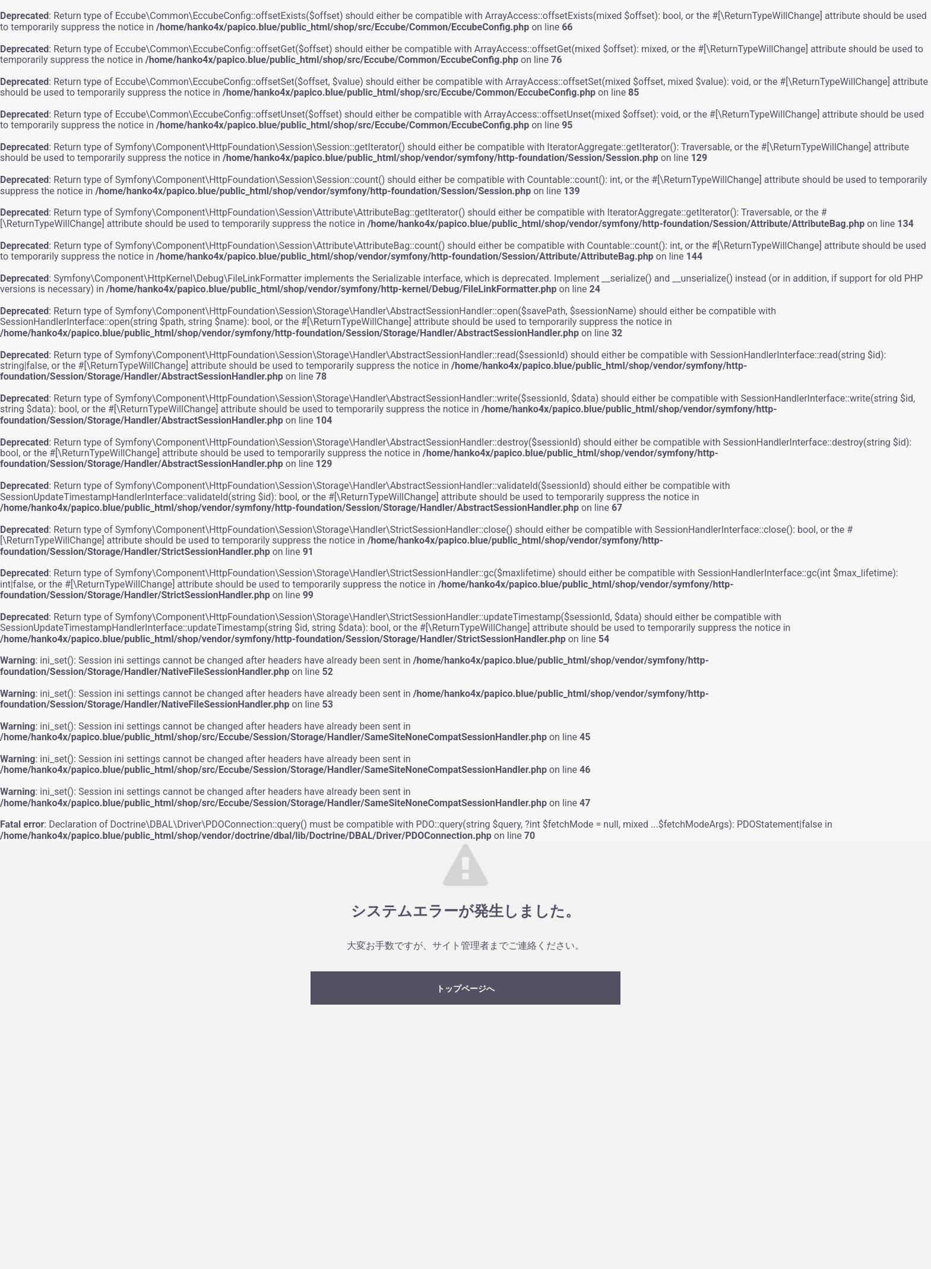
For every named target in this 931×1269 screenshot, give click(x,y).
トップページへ (465, 988)
